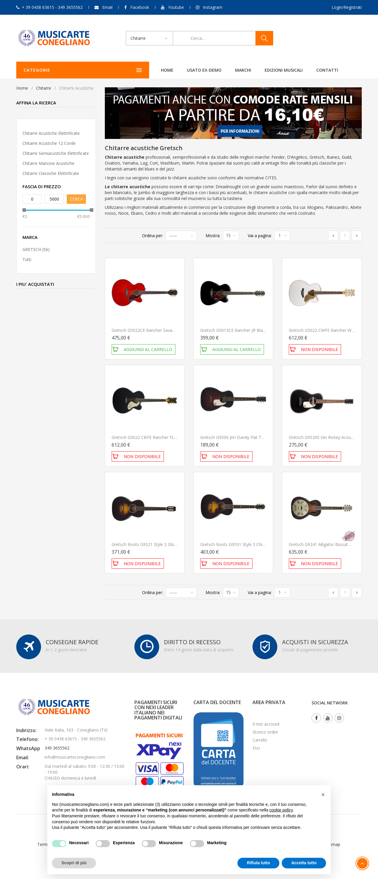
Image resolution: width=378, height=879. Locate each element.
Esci (256, 748)
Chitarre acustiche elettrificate (51, 133)
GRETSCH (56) (36, 249)
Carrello (259, 740)
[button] (323, 794)
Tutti (26, 259)
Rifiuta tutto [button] (258, 862)
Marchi (184, 70)
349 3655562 (57, 748)
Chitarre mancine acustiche (48, 163)
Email (107, 7)
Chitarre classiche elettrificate (50, 173)
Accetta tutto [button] (304, 862)
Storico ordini (265, 732)
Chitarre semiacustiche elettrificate (55, 153)
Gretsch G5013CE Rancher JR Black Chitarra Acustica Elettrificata (261, 330)
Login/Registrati (347, 7)
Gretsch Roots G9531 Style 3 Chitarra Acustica (244, 544)
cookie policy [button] (281, 810)
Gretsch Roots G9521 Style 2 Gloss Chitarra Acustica (162, 544)
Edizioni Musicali (225, 70)
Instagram (212, 7)
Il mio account (266, 724)
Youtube (176, 7)
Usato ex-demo (145, 70)
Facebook (139, 7)
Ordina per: (152, 235)
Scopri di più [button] (74, 862)
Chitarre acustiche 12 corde (49, 143)
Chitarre (43, 88)
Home (108, 70)
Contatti (268, 70)
